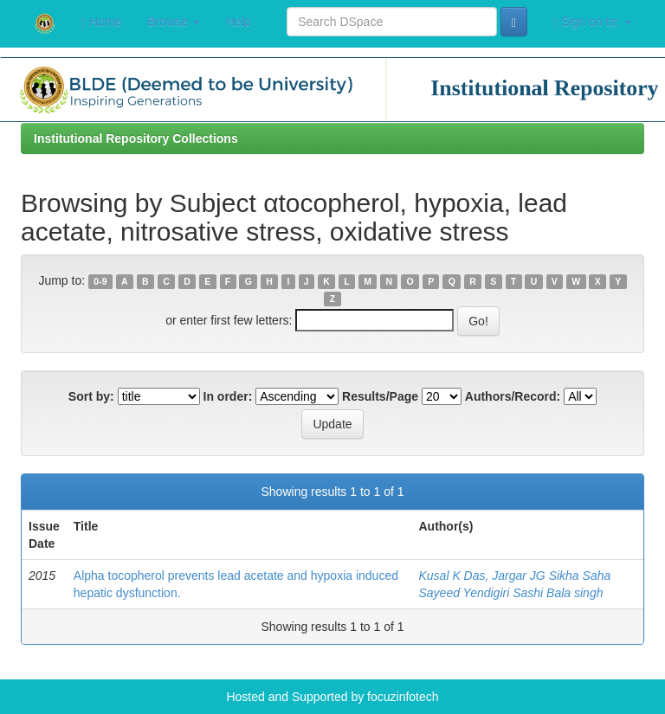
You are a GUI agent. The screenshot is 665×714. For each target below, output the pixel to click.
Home (101, 22)
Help (238, 22)
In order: (228, 396)
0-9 (100, 281)
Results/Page (380, 396)
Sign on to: (592, 22)
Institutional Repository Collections (136, 138)
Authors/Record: (512, 396)
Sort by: (91, 396)
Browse (173, 22)
